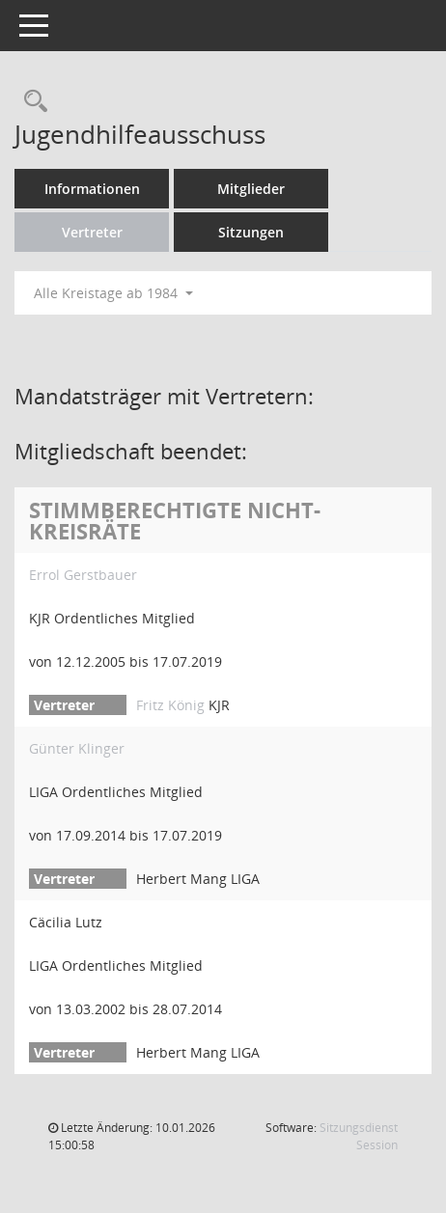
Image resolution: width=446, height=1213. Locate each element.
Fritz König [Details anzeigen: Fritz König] (170, 705)
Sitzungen (251, 232)
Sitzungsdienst (359, 1136)
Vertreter (92, 232)
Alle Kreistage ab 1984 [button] (113, 293)
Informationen (92, 188)
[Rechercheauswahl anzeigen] (30, 102)
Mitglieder (251, 188)
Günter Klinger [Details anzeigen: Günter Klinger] (77, 748)
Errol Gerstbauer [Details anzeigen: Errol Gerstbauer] (83, 574)
